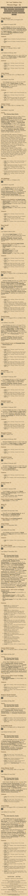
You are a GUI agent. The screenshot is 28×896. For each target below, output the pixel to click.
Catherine (5, 122)
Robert (19, 444)
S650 (5, 760)
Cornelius (22, 29)
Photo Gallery (11, 9)
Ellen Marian (11, 667)
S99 (5, 754)
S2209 (5, 859)
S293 (5, 755)
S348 (5, 687)
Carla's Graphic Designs (16, 894)
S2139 (5, 866)
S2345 (5, 871)
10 (16, 575)
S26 (5, 92)
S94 (5, 620)
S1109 (5, 613)
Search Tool (24, 7)
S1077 (5, 617)
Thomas (21, 122)
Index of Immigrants (19, 9)
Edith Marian (8, 678)
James (7, 201)
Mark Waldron (11, 889)
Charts (5, 9)
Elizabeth (7, 250)
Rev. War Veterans (8, 10)
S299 (5, 863)
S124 (5, 636)
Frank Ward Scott (15, 762)
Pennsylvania (5, 86)
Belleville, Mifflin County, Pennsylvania (13, 669)
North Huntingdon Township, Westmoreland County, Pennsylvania (13, 286)
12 (14, 582)
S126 (5, 640)
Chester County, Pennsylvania (9, 282)
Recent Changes (7, 12)
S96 (5, 97)
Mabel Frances (9, 592)
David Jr (7, 344)
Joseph (7, 203)
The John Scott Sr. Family (11, 556)
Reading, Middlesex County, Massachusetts (13, 28)
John (6, 202)
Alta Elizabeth (9, 595)
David (6, 246)
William (7, 253)
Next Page (14, 14)
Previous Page (21, 12)
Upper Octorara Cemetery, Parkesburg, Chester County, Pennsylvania (12, 827)
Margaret (7, 251)
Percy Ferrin (8, 596)
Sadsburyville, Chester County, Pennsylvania (14, 671)
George (20, 821)
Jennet (7, 123)
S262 (5, 63)
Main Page (3, 7)
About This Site (9, 7)
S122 (5, 610)
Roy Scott (7, 599)
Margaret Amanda (8, 743)
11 (26, 578)
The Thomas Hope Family (11, 114)
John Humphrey (15, 742)
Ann (11, 120)
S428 (5, 263)
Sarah (7, 31)
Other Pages (14, 12)
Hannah (7, 245)
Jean (6, 206)
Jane (6, 500)
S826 (5, 39)
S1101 (5, 758)
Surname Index (17, 7)
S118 (5, 605)
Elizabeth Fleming (19, 563)
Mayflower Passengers (18, 10)
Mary (22, 56)
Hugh (12, 56)
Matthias (7, 207)
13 (21, 586)
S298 (5, 168)
